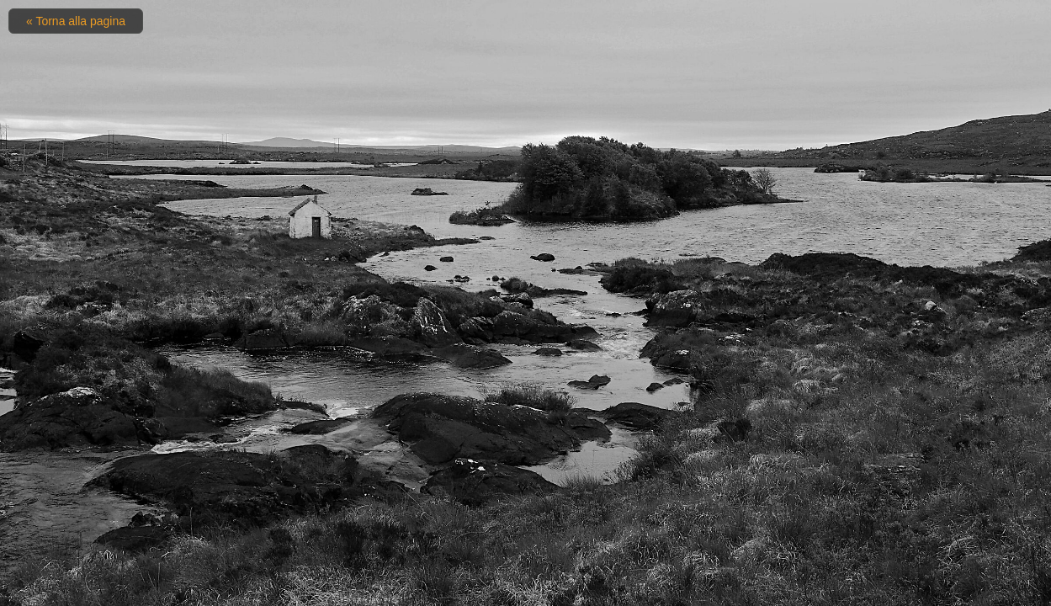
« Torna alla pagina (75, 21)
